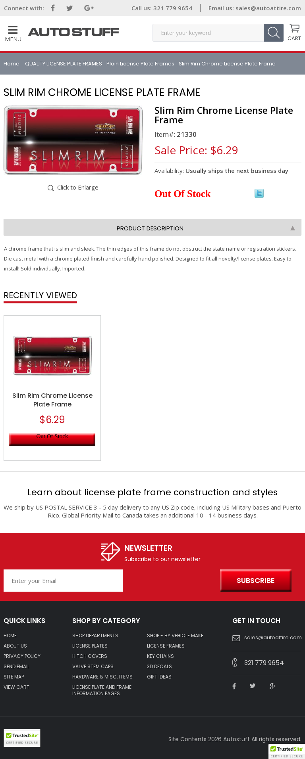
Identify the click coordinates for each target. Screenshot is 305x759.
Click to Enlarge (77, 187)
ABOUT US (15, 646)
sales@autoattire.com (268, 8)
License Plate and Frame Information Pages (101, 690)
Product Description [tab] (206, 228)
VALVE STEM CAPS (93, 666)
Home (12, 63)
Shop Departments (95, 635)
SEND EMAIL (16, 666)
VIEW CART (16, 687)
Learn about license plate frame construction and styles (152, 492)
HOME (10, 635)
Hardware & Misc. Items (102, 677)
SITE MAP (14, 677)
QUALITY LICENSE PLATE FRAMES (63, 63)
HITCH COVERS (89, 656)
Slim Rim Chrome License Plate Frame (52, 400)
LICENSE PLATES (90, 646)
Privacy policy (22, 656)
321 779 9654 (172, 8)
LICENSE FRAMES (166, 646)
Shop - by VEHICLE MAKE (175, 635)
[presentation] (169, 580)
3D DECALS (159, 666)
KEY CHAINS (160, 656)
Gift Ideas (159, 677)
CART (294, 37)
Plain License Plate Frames (140, 63)
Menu (13, 34)
